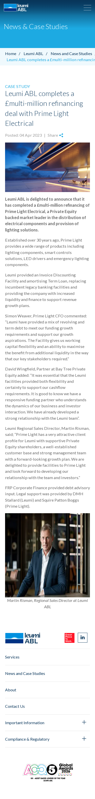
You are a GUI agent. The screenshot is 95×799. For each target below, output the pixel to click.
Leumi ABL (37, 53)
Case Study (17, 86)
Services (12, 656)
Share (55, 135)
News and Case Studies (25, 673)
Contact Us (15, 706)
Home (14, 53)
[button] (87, 7)
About (10, 689)
